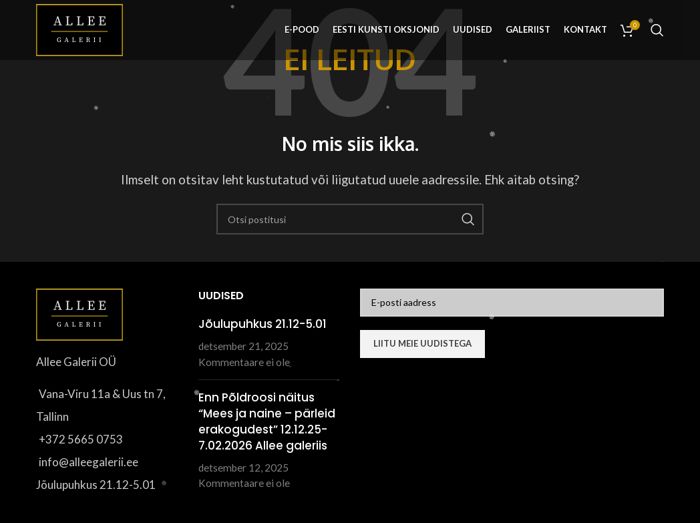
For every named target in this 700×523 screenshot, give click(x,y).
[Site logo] (79, 28)
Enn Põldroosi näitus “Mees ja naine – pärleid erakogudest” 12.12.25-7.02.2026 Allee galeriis (266, 421)
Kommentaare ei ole (244, 362)
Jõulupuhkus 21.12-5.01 (262, 324)
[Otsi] (657, 30)
